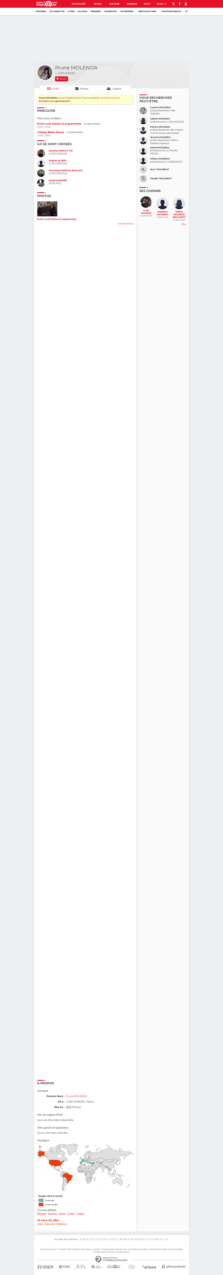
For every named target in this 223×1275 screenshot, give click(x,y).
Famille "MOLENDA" (161, 178)
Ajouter (62, 78)
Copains (116, 88)
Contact (62, 1249)
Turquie (80, 1213)
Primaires (95, 11)
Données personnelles (138, 1249)
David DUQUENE (58, 180)
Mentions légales (176, 1249)
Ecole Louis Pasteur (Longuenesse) (59, 123)
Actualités (79, 3)
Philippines (61, 1223)
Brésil (40, 1223)
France (62, 1213)
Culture (114, 3)
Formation (85, 1249)
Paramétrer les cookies (158, 1249)
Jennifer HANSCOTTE (61, 150)
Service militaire (147, 11)
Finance (132, 3)
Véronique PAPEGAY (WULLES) (65, 170)
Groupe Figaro (100, 1252)
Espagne (52, 1213)
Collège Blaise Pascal (50, 132)
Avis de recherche (171, 11)
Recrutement (121, 1249)
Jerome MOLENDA (160, 137)
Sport (98, 3)
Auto (147, 3)
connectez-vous (108, 97)
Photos (84, 88)
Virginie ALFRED (57, 160)
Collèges (82, 11)
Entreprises (126, 11)
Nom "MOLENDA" (159, 169)
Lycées (71, 11)
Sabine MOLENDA (160, 118)
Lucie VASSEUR (146, 212)
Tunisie (70, 1213)
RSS (69, 1249)
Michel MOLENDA (159, 147)
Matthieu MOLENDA (162, 213)
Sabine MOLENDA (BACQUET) (179, 214)
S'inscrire (41, 11)
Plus (161, 3)
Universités (110, 11)
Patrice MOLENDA (160, 127)
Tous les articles (108, 1249)
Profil (55, 88)
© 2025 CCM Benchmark (118, 1252)
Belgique (41, 1213)
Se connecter (57, 11)
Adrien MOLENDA (160, 158)
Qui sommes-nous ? (48, 1249)
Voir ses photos (125, 223)
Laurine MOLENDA (160, 107)
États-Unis (49, 1223)
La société (96, 1249)
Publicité (76, 1249)
